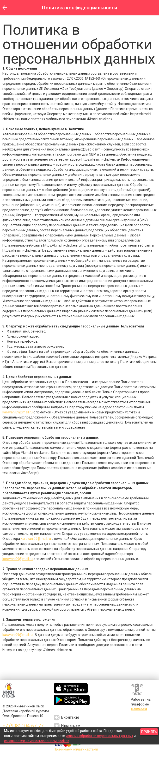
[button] (4, 7)
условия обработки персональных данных (99, 736)
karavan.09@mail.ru (17, 412)
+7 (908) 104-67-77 (22, 726)
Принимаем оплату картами (76, 749)
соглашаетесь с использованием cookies (36, 741)
